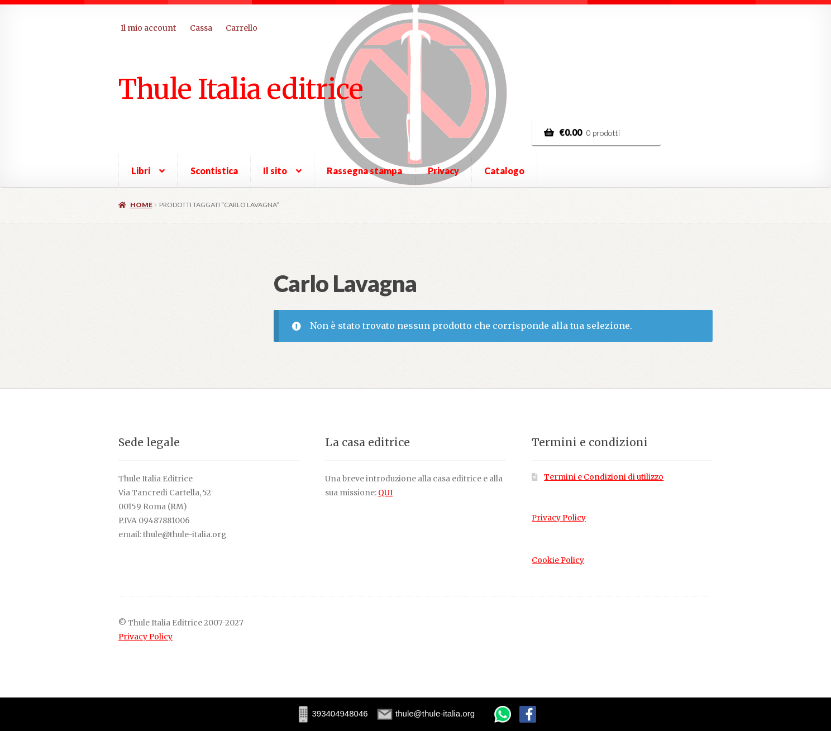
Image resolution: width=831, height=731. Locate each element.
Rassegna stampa (364, 170)
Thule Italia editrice (240, 88)
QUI (385, 493)
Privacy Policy (559, 518)
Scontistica (214, 170)
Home (141, 204)
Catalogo (504, 170)
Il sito (275, 170)
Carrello (241, 28)
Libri (140, 170)
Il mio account (148, 28)
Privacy (443, 170)
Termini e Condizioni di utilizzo (603, 477)
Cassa (201, 28)
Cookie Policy (558, 560)
